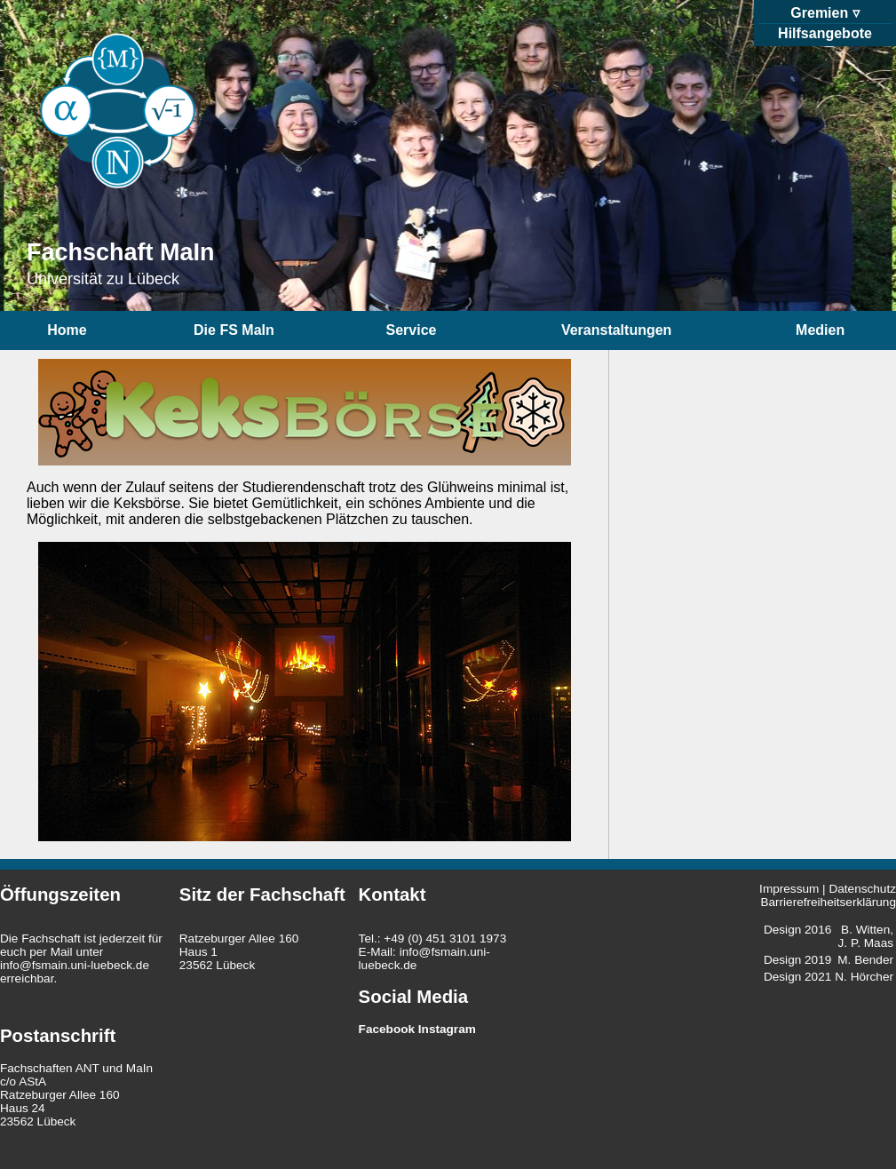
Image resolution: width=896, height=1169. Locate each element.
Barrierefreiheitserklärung (828, 902)
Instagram (447, 1029)
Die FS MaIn (234, 330)
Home (66, 330)
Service (411, 330)
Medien (820, 330)
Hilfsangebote (825, 33)
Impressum (789, 888)
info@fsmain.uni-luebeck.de (74, 965)
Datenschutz (862, 888)
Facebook (387, 1029)
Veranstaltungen (616, 330)
